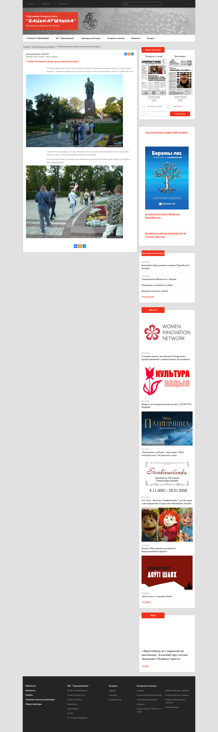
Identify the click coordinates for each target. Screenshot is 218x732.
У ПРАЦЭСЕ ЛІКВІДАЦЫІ (37, 38)
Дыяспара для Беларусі (91, 38)
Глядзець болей (148, 297)
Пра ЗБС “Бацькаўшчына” (77, 690)
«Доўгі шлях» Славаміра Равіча (157, 596)
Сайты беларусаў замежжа (147, 700)
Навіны (29, 695)
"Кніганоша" (177, 106)
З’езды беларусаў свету (76, 695)
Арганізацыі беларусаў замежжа (149, 695)
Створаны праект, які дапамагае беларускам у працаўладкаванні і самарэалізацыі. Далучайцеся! (166, 357)
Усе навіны (146, 602)
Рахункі (70, 713)
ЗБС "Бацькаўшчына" (65, 38)
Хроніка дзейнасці (74, 700)
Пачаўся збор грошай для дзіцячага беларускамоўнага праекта (159, 550)
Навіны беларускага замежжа (43, 47)
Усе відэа (145, 666)
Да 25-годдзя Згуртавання (77, 718)
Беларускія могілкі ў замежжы (177, 695)
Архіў (153, 100)
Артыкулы (113, 695)
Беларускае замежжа (115, 38)
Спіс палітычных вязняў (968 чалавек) (166, 132)
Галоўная (30, 4)
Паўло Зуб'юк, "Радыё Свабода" (46, 57)
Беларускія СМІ (115, 700)
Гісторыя (140, 690)
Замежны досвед (171, 707)
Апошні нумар (154, 97)
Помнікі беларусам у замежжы (177, 690)
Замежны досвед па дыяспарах (40, 699)
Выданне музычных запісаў (155, 291)
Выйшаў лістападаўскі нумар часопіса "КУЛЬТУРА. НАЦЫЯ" (167, 405)
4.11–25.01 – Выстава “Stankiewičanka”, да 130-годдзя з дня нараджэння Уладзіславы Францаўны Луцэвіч (167, 502)
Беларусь (151, 38)
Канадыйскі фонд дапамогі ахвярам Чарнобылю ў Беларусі (166, 266)
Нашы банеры (72, 709)
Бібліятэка (46, 4)
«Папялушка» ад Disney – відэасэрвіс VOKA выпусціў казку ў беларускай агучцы (163, 453)
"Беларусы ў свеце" (155, 106)
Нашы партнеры (34, 704)
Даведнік (112, 690)
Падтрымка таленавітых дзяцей (157, 285)
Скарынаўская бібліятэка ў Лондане (159, 279)
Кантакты (63, 4)
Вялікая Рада (72, 704)
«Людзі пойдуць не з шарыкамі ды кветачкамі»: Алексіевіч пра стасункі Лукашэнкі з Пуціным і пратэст (165, 654)
